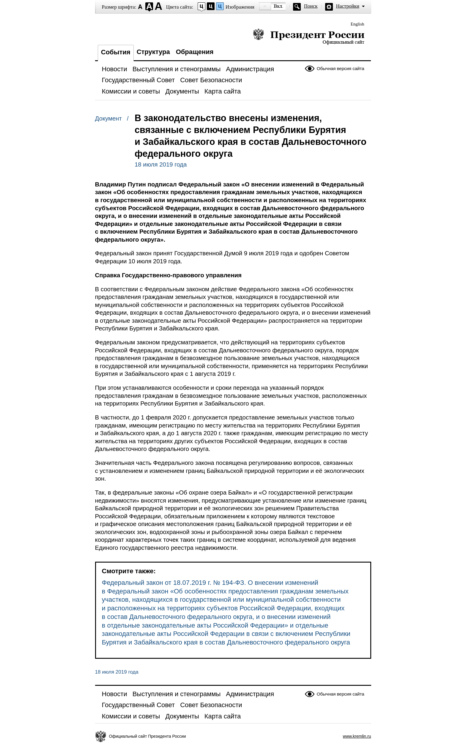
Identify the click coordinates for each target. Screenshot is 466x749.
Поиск (311, 6)
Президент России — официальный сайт (308, 36)
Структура (153, 52)
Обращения (195, 52)
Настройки (347, 6)
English (357, 24)
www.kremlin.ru (357, 736)
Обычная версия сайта (340, 68)
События (115, 52)
